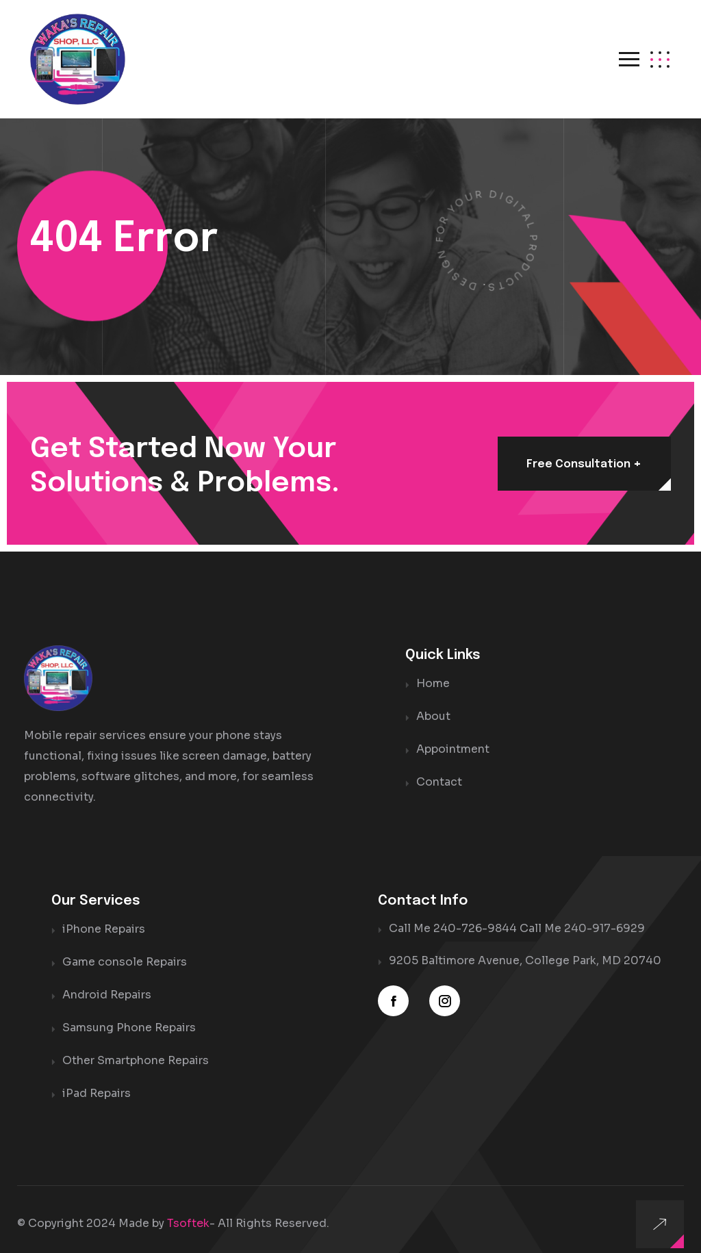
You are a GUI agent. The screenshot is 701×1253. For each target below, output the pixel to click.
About (433, 703)
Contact (439, 767)
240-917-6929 (604, 917)
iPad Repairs (96, 1078)
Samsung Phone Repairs (129, 1014)
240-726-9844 (475, 917)
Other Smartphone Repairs (135, 1046)
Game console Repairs (124, 949)
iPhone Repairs (103, 917)
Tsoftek (188, 1208)
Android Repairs (106, 981)
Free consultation (583, 451)
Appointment (452, 735)
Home (433, 671)
